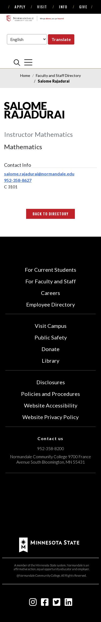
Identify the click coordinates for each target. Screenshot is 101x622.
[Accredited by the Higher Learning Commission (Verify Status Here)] (50, 506)
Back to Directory (51, 213)
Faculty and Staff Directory (58, 75)
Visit (42, 6)
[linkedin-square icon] (68, 603)
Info (63, 6)
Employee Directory (50, 304)
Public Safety (50, 337)
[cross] (28, 62)
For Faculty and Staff (50, 281)
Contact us (50, 438)
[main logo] (35, 18)
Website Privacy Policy (50, 417)
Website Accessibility (50, 405)
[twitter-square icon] (56, 603)
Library (50, 360)
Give (83, 6)
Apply (20, 6)
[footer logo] (49, 544)
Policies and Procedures (50, 393)
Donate (50, 349)
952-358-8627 (18, 180)
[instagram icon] (33, 603)
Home (25, 75)
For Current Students (50, 269)
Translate (61, 39)
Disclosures (50, 382)
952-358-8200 (50, 448)
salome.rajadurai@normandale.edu (39, 173)
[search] (17, 62)
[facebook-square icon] (44, 603)
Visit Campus (51, 325)
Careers (50, 293)
